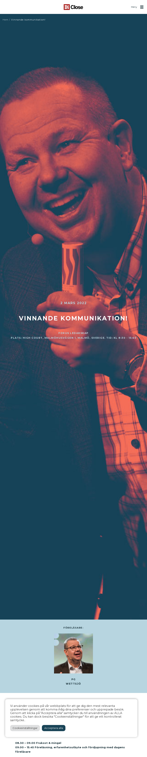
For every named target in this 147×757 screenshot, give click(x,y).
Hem (5, 19)
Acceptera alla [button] (53, 728)
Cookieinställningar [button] (25, 728)
